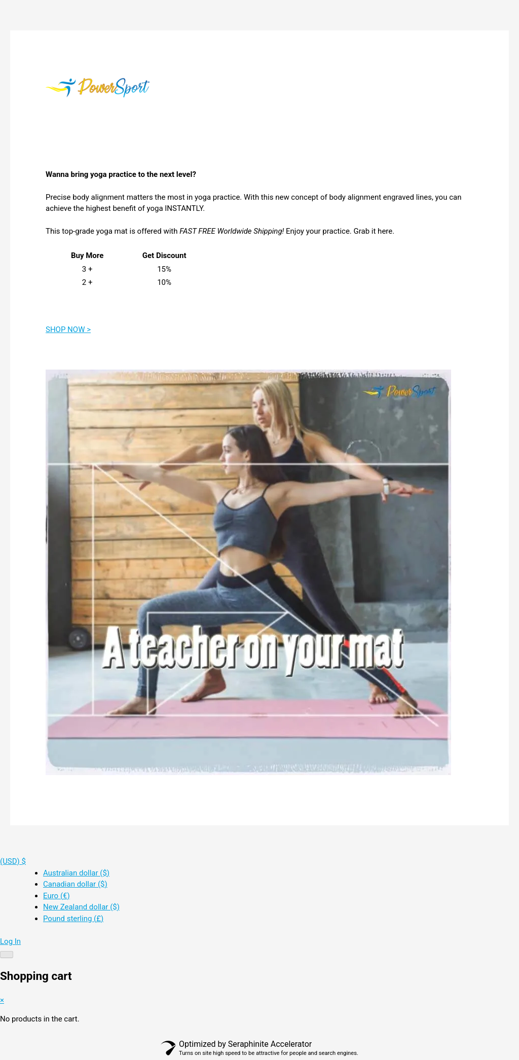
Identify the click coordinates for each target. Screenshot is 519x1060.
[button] (13, 861)
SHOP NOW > (68, 329)
